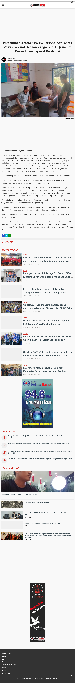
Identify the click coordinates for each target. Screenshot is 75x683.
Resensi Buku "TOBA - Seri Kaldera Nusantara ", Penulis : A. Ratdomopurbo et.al (48, 514)
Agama (25, 333)
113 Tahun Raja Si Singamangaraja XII (37, 502)
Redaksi (4, 656)
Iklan (3, 659)
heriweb (55, 678)
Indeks (4, 670)
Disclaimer (5, 662)
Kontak (4, 667)
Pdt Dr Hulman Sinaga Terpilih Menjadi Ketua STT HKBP (42, 523)
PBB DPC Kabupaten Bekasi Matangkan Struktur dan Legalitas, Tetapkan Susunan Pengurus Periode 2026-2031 (47, 261)
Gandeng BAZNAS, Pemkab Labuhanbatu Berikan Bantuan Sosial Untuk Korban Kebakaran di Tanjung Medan (48, 355)
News (25, 255)
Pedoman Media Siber (9, 665)
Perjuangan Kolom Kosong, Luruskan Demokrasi (19, 494)
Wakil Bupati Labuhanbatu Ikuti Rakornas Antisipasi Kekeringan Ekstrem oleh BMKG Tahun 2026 (48, 308)
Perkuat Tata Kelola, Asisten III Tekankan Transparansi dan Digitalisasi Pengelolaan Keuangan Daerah (44, 292)
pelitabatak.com (29, 678)
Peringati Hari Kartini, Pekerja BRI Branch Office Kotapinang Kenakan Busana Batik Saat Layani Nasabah (47, 277)
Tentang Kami (6, 654)
